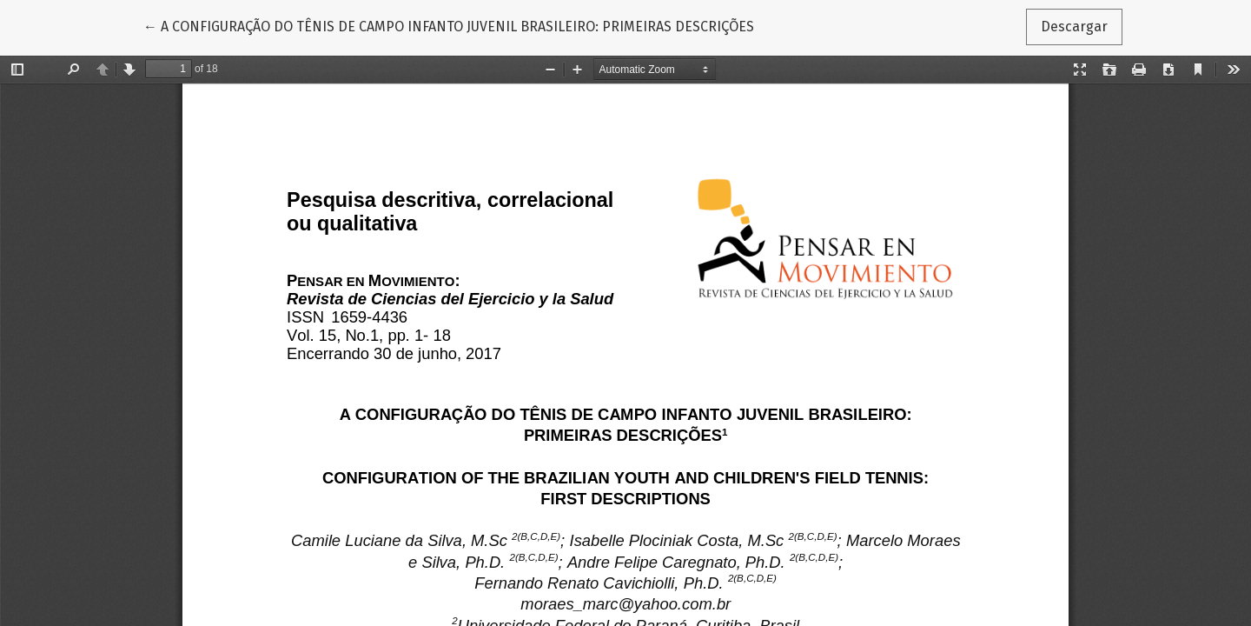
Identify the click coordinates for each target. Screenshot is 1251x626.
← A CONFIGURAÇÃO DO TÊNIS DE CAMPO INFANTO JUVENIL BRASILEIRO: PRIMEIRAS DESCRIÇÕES (448, 25)
